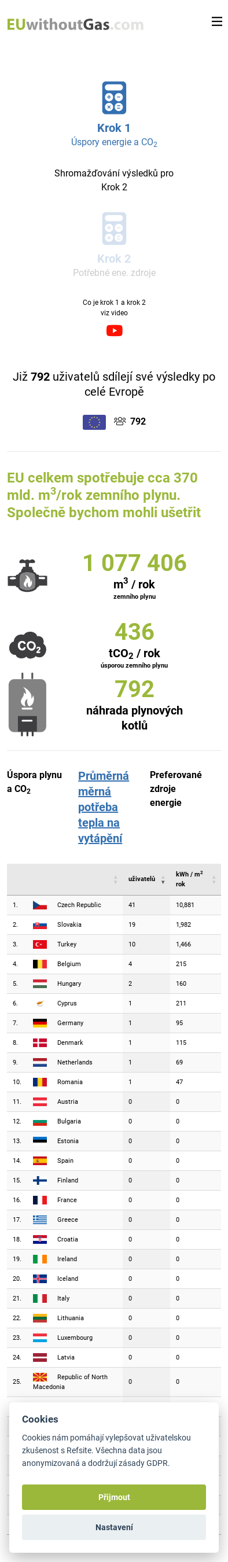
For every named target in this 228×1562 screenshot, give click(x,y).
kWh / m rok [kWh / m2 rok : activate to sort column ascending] (189, 879)
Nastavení (114, 1527)
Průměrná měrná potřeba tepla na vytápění (103, 807)
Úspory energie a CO (114, 142)
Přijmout (114, 1497)
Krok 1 (114, 128)
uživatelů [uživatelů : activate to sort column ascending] (141, 879)
